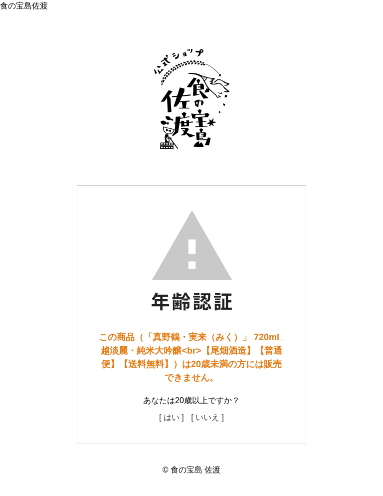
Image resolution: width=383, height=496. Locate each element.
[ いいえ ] (207, 417)
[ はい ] (171, 417)
